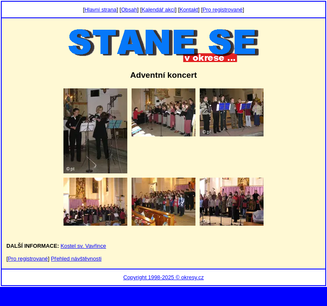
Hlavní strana (100, 9)
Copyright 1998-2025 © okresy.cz (163, 277)
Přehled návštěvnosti (76, 258)
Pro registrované (223, 9)
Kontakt (189, 9)
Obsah (129, 9)
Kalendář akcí (158, 9)
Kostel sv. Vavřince (83, 246)
